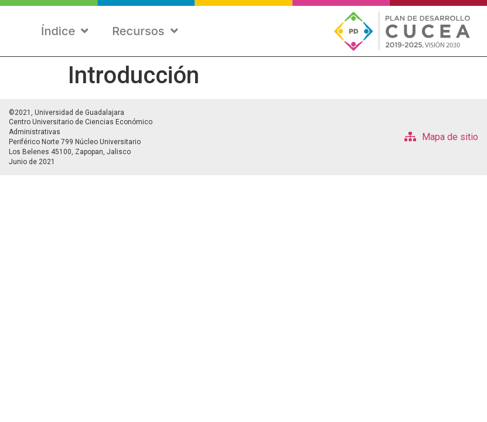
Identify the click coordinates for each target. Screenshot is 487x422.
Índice (64, 31)
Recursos (145, 31)
